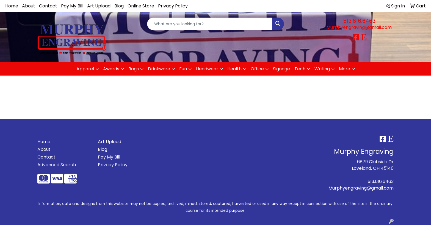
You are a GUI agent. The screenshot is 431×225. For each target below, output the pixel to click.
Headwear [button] (207, 69)
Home (11, 6)
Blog (119, 6)
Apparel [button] (85, 69)
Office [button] (257, 69)
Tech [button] (299, 69)
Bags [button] (133, 69)
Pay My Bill (72, 6)
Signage (281, 69)
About (28, 6)
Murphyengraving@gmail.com (359, 27)
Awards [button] (111, 69)
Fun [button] (183, 69)
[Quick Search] (210, 24)
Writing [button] (322, 69)
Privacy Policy (173, 6)
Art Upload (98, 6)
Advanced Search (56, 165)
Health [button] (234, 69)
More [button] (344, 69)
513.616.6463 (359, 21)
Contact (48, 6)
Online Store (141, 6)
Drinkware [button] (159, 69)
